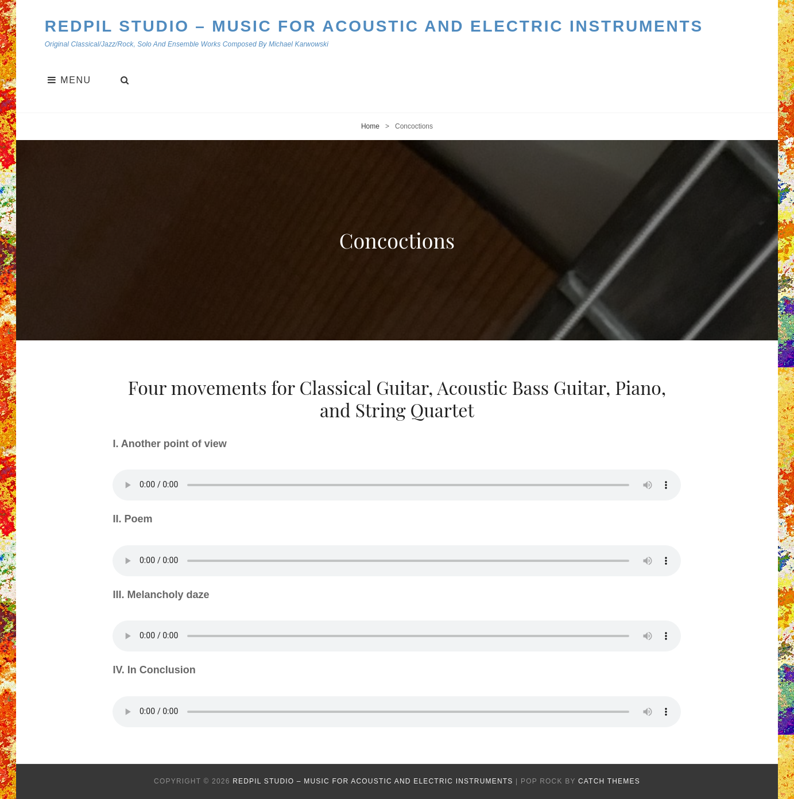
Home (370, 126)
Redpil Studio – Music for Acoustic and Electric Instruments (374, 26)
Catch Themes (609, 781)
